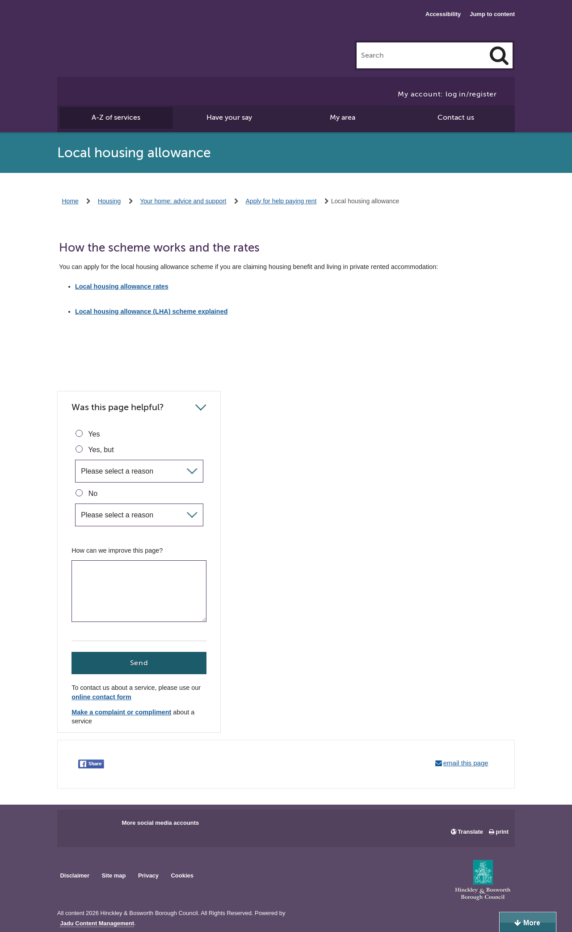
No (86, 493)
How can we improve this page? (117, 550)
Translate (470, 831)
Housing (109, 201)
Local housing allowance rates (121, 286)
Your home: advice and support (183, 201)
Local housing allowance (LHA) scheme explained (151, 311)
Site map (113, 875)
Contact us (455, 117)
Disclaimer (74, 875)
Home (70, 201)
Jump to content (492, 14)
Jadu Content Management (97, 923)
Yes (88, 434)
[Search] (499, 55)
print (502, 831)
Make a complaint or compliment (121, 712)
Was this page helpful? (118, 407)
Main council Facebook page (73, 825)
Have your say (229, 117)
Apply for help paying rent (281, 201)
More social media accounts (160, 822)
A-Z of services (116, 117)
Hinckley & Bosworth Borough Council (109, 24)
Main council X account (101, 825)
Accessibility (443, 14)
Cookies (182, 875)
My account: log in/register (447, 94)
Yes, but (95, 449)
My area (342, 117)
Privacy (148, 875)
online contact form (101, 697)
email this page (465, 763)
